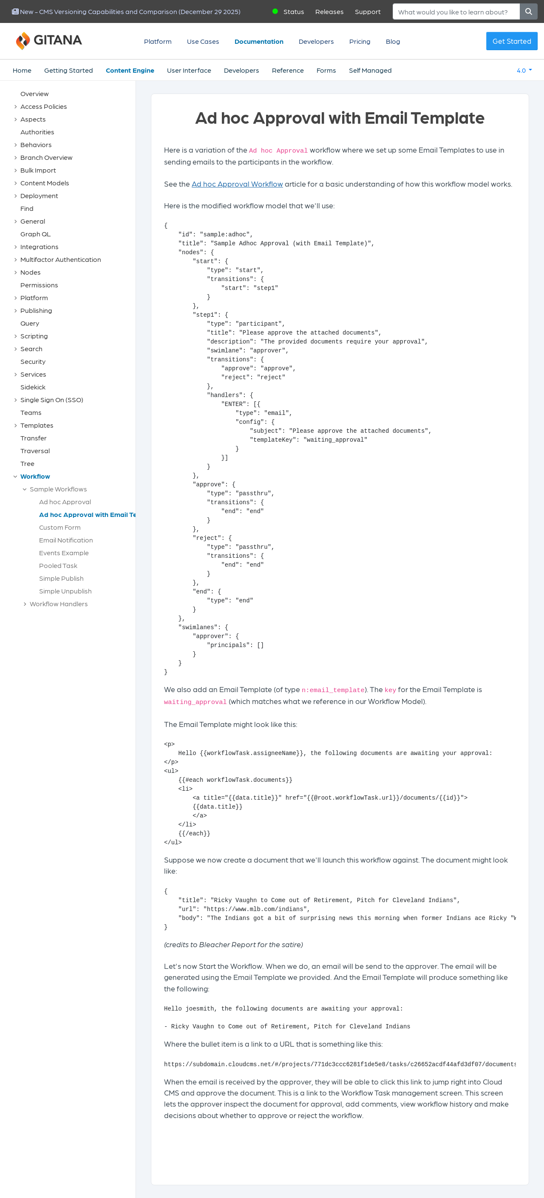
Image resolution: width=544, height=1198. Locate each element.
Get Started (512, 40)
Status (293, 11)
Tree (27, 463)
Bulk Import (38, 169)
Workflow (35, 475)
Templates (37, 424)
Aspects (33, 118)
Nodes (30, 271)
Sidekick (32, 386)
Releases (329, 11)
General (32, 220)
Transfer (33, 437)
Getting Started (68, 69)
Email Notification (66, 539)
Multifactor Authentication (60, 259)
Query (29, 322)
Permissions (39, 284)
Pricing (360, 41)
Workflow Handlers (59, 603)
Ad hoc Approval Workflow (237, 183)
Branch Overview (46, 157)
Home (22, 69)
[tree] (72, 350)
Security (32, 361)
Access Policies (43, 106)
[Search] (456, 11)
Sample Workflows (58, 488)
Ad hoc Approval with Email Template (99, 514)
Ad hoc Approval (65, 501)
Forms (326, 69)
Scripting (34, 335)
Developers (316, 41)
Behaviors (36, 144)
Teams (31, 412)
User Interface (189, 69)
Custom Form (60, 526)
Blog (393, 41)
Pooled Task (58, 565)
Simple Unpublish (65, 590)
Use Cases (203, 41)
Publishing (36, 310)
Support (368, 11)
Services (33, 373)
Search (31, 348)
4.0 (522, 69)
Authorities (37, 131)
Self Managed (370, 69)
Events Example (64, 552)
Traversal (35, 450)
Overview (34, 93)
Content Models (44, 182)
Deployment (39, 195)
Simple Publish (61, 577)
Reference (288, 69)
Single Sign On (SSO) (51, 399)
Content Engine (130, 69)
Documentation (259, 41)
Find (27, 208)
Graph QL (35, 233)
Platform (158, 41)
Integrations (39, 246)
